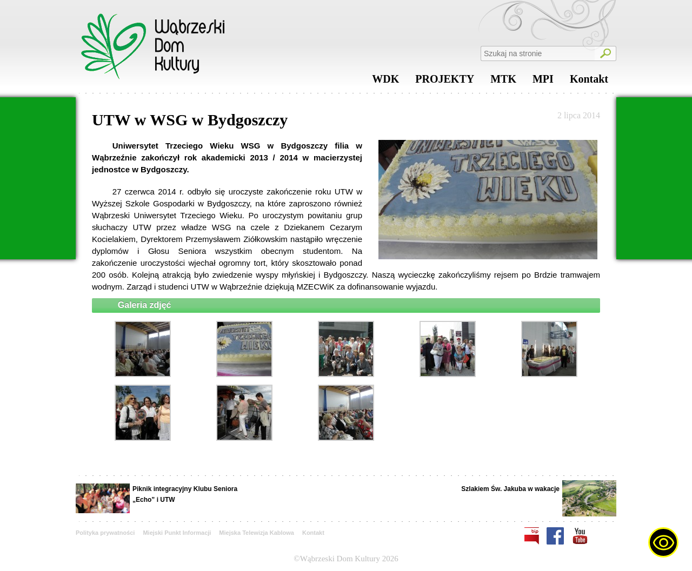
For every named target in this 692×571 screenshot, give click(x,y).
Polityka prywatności (105, 532)
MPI (543, 81)
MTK (503, 81)
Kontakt (589, 81)
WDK (385, 81)
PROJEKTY (444, 81)
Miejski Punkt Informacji (177, 532)
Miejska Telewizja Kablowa (256, 532)
